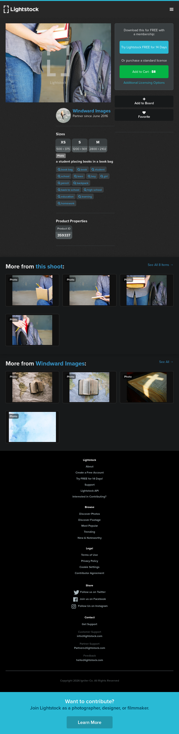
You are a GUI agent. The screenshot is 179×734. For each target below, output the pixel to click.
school (63, 176)
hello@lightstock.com (89, 660)
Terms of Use (89, 555)
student (98, 169)
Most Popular (89, 526)
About (89, 466)
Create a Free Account (90, 472)
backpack (80, 183)
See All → (166, 362)
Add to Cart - (144, 71)
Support (90, 485)
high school (93, 190)
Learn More (89, 722)
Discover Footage (89, 520)
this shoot (49, 266)
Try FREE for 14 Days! (89, 478)
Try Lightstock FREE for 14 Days (144, 47)
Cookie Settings (89, 567)
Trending (89, 532)
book (82, 169)
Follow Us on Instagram (93, 606)
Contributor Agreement (89, 573)
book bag (65, 169)
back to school (68, 190)
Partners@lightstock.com (89, 648)
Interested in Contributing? (89, 496)
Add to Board (144, 101)
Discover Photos (89, 514)
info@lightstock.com (89, 636)
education (66, 196)
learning (85, 196)
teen (78, 176)
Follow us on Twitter (93, 592)
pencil (63, 183)
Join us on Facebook (93, 599)
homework (66, 203)
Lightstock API (90, 491)
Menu (171, 9)
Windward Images (92, 110)
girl (104, 176)
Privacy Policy (89, 561)
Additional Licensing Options (144, 82)
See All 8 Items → (160, 265)
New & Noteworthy (90, 538)
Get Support (89, 624)
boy (92, 176)
